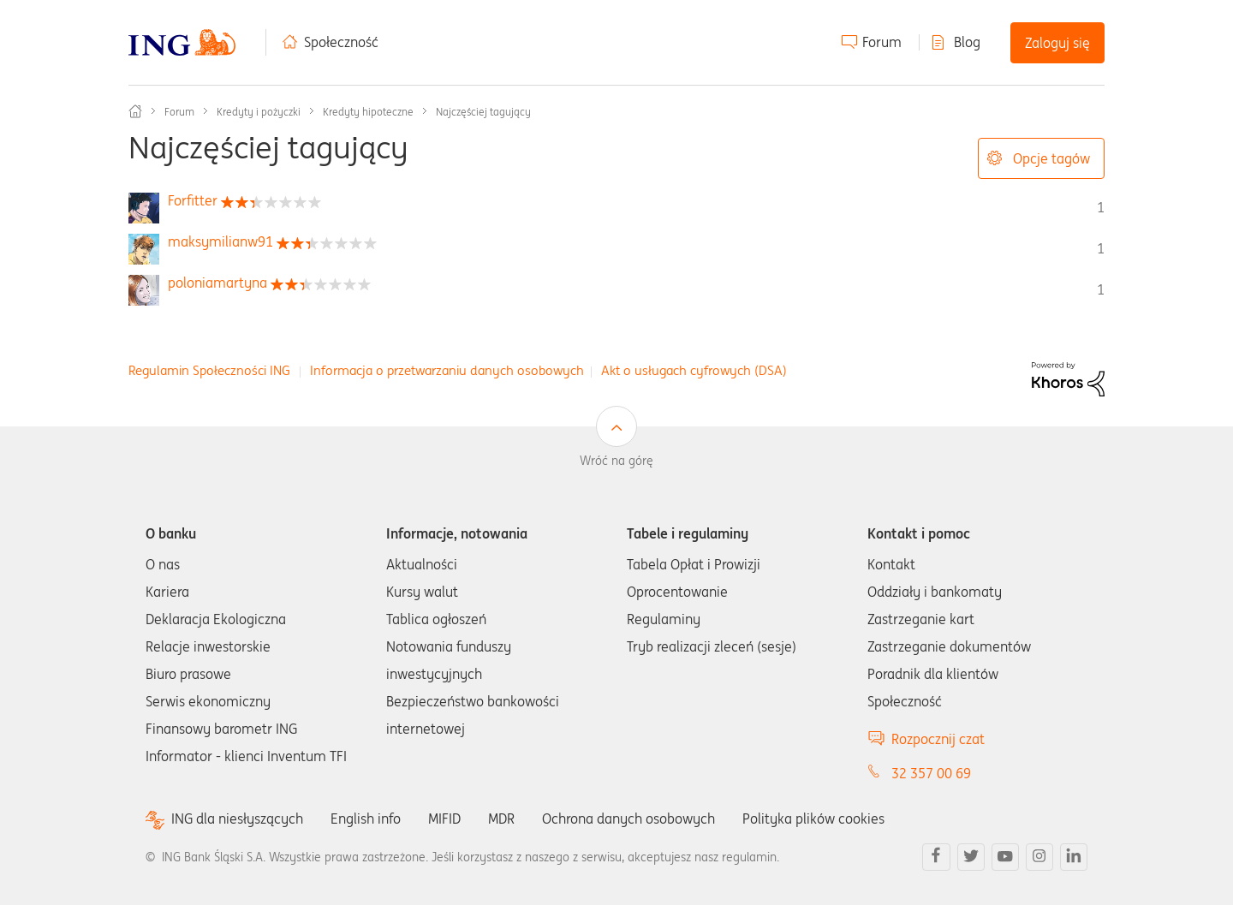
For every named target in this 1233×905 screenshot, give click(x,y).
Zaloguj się (1057, 42)
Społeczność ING (135, 111)
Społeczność (341, 42)
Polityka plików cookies (813, 818)
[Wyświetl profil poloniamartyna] (217, 282)
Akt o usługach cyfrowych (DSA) (694, 370)
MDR (501, 818)
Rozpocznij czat (938, 738)
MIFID (444, 818)
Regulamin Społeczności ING (209, 370)
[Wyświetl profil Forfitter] (192, 200)
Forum (882, 42)
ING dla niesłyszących (237, 819)
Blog (967, 42)
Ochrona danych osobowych (628, 818)
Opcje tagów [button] (1051, 158)
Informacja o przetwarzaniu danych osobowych (447, 370)
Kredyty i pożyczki (259, 111)
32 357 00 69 (931, 773)
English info (366, 818)
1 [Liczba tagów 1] (1101, 207)
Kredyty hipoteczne (368, 111)
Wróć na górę (616, 460)
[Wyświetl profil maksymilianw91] (220, 241)
